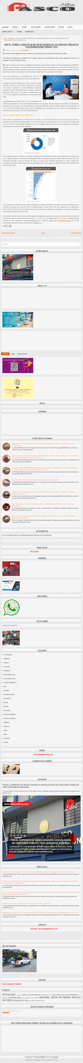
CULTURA (7, 667)
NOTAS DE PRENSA (10, 714)
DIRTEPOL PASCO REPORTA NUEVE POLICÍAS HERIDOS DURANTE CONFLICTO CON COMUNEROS (38, 872)
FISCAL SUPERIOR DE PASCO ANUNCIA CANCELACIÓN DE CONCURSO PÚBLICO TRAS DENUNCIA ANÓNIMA (40, 786)
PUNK (5, 730)
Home (5, 38)
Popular (5, 354)
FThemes (55, 1060)
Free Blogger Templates (39, 1060)
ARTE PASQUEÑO (37, 26)
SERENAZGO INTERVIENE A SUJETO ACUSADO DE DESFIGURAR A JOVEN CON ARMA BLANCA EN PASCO (40, 912)
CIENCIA (6, 663)
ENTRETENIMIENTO (10, 683)
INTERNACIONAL (29, 31)
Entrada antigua (76, 233)
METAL (6, 703)
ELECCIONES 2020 (9, 675)
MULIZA (6, 707)
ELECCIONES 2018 (9, 679)
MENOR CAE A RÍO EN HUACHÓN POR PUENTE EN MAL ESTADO (35, 480)
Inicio (43, 233)
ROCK (5, 734)
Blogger (55, 1057)
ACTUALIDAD (5, 27)
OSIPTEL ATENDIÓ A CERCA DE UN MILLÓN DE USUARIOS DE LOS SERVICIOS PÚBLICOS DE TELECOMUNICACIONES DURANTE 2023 (41, 46)
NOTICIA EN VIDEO (50, 27)
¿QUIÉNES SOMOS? (8, 31)
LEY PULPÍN (7, 699)
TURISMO (16, 26)
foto (5, 687)
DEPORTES (61, 27)
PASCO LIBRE (40, 1057)
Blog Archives (22, 354)
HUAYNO (6, 691)
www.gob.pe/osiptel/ (64, 220)
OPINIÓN (19, 31)
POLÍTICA (69, 27)
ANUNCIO (7, 659)
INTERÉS (26, 26)
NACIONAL (11, 38)
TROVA (6, 742)
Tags (12, 354)
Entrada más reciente (8, 233)
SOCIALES (7, 738)
